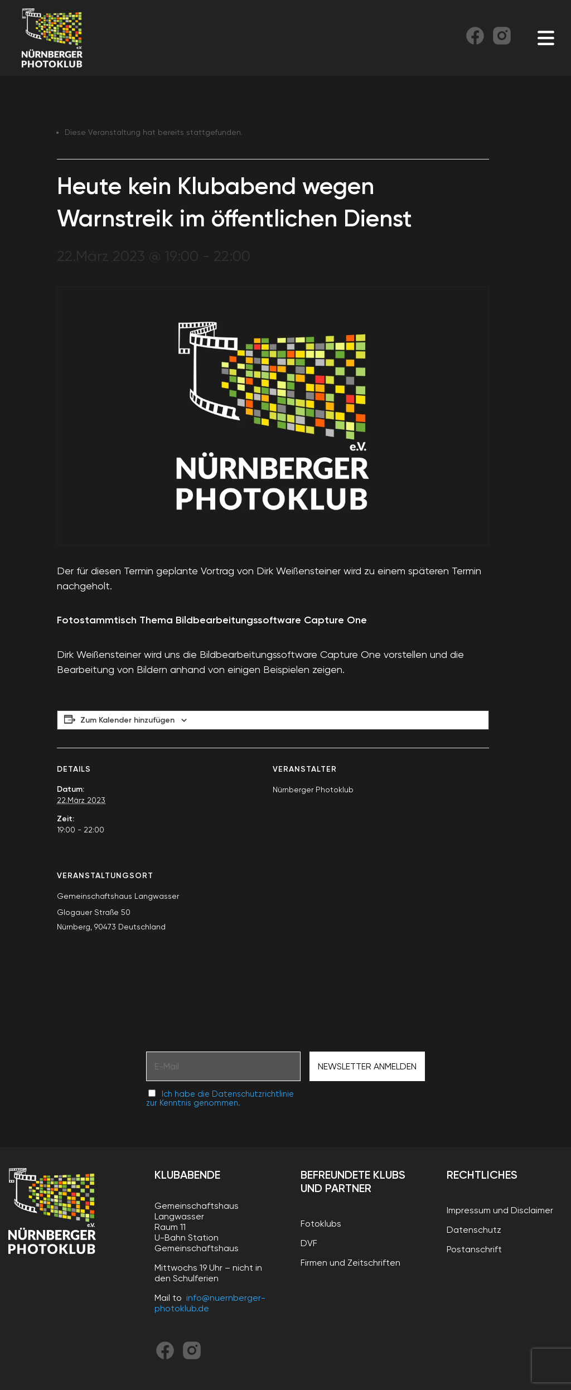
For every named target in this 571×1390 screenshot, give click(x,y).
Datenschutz (474, 1229)
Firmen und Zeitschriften (350, 1262)
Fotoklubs (321, 1223)
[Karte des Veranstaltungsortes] (430, 931)
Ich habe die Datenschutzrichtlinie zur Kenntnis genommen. (220, 1098)
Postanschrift (474, 1249)
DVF (309, 1243)
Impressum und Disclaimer (500, 1210)
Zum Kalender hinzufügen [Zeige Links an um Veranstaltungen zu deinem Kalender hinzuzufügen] (127, 720)
